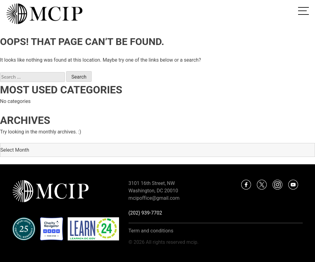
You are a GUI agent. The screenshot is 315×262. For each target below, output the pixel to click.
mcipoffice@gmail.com (154, 198)
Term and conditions (151, 231)
